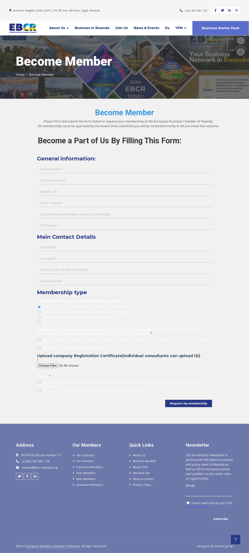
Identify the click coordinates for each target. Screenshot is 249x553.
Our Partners (85, 461)
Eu (167, 28)
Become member (144, 461)
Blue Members (86, 479)
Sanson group (224, 546)
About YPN (140, 467)
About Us (57, 28)
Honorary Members (89, 467)
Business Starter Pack (220, 28)
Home (20, 74)
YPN (179, 28)
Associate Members (89, 485)
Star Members (86, 473)
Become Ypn (141, 473)
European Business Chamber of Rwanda (53, 546)
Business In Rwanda (92, 28)
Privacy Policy (142, 485)
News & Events (146, 28)
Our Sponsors (85, 455)
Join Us (121, 28)
